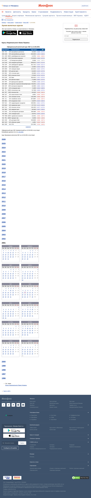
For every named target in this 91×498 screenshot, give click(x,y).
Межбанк (32, 405)
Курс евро (71, 401)
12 (13, 252)
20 (25, 256)
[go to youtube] (23, 405)
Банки (34, 12)
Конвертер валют (34, 407)
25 (10, 256)
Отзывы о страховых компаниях (58, 468)
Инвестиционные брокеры (76, 403)
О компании (33, 444)
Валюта (8, 12)
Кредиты (26, 12)
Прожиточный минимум (64, 15)
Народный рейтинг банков (76, 407)
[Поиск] (22, 443)
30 (5, 259)
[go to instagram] (18, 405)
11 (10, 252)
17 (8, 254)
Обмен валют (33, 427)
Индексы (8, 16)
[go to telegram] (8, 405)
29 (3, 259)
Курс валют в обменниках (56, 427)
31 (8, 259)
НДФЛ (86, 15)
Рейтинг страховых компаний (76, 468)
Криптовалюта (80, 12)
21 (27, 256)
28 (27, 259)
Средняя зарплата (48, 15)
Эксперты (52, 446)
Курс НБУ (32, 403)
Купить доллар (33, 429)
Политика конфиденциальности (38, 448)
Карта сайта (7, 391)
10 (8, 252)
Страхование (43, 12)
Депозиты (17, 12)
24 (8, 256)
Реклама (32, 456)
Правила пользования (75, 446)
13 (25, 254)
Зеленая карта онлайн (35, 468)
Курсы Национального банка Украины (16, 385)
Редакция (71, 444)
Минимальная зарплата (33, 15)
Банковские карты (54, 403)
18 (10, 254)
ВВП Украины (78, 15)
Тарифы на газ (73, 405)
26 (13, 256)
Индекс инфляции (18, 15)
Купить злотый (73, 429)
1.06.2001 (20, 132)
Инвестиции (68, 12)
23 (5, 256)
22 (3, 256)
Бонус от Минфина (11, 6)
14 (27, 254)
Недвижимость (56, 12)
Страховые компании (55, 470)
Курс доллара (53, 401)
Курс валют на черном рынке (76, 427)
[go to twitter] (13, 405)
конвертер (28, 127)
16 (5, 254)
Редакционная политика (56, 448)
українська (85, 5)
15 (3, 254)
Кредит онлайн (53, 407)
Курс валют (33, 401)
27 (25, 259)
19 (13, 254)
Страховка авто (34, 470)
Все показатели (8, 20)
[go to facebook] (3, 405)
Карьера (32, 446)
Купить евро (53, 429)
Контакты (52, 444)
